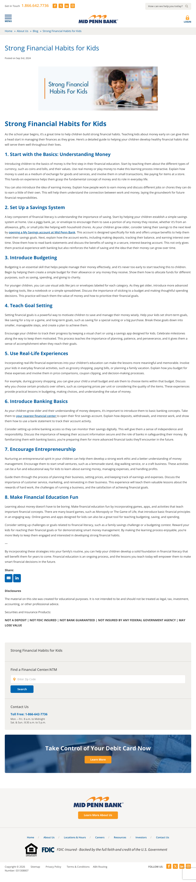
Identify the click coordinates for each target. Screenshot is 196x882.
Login (187, 19)
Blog (35, 31)
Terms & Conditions (78, 866)
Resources (120, 837)
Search (22, 689)
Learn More (98, 759)
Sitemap (35, 866)
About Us (22, 31)
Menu (8, 21)
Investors (141, 837)
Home (8, 31)
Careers (99, 837)
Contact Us (162, 837)
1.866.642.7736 (35, 5)
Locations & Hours (75, 837)
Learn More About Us (98, 815)
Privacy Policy (53, 866)
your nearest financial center (36, 416)
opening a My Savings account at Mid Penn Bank (42, 232)
